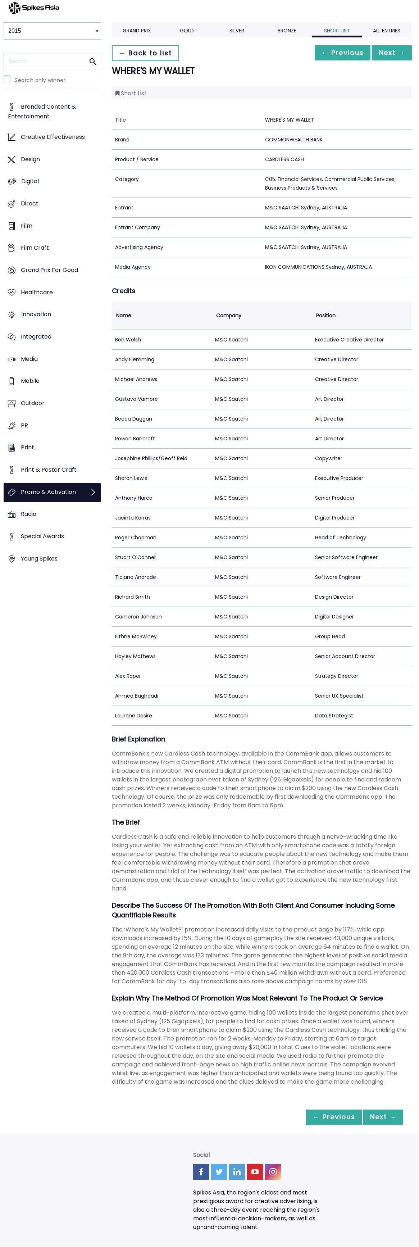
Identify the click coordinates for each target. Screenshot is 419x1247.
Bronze (287, 30)
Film (26, 226)
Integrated (36, 336)
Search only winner (40, 80)
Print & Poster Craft (49, 470)
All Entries (386, 30)
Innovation (36, 314)
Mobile (30, 381)
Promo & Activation (48, 492)
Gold (187, 30)
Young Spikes (39, 558)
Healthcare (37, 292)
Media (29, 359)
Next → (390, 53)
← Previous (336, 53)
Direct (29, 203)
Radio (28, 514)
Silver (236, 30)
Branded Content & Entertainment (42, 112)
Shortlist (337, 30)
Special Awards (42, 536)
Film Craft (35, 248)
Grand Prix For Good (49, 270)
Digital (30, 181)
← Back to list (147, 53)
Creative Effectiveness (53, 137)
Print (27, 448)
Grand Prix (137, 30)
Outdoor (33, 403)
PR (24, 425)
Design (30, 159)
